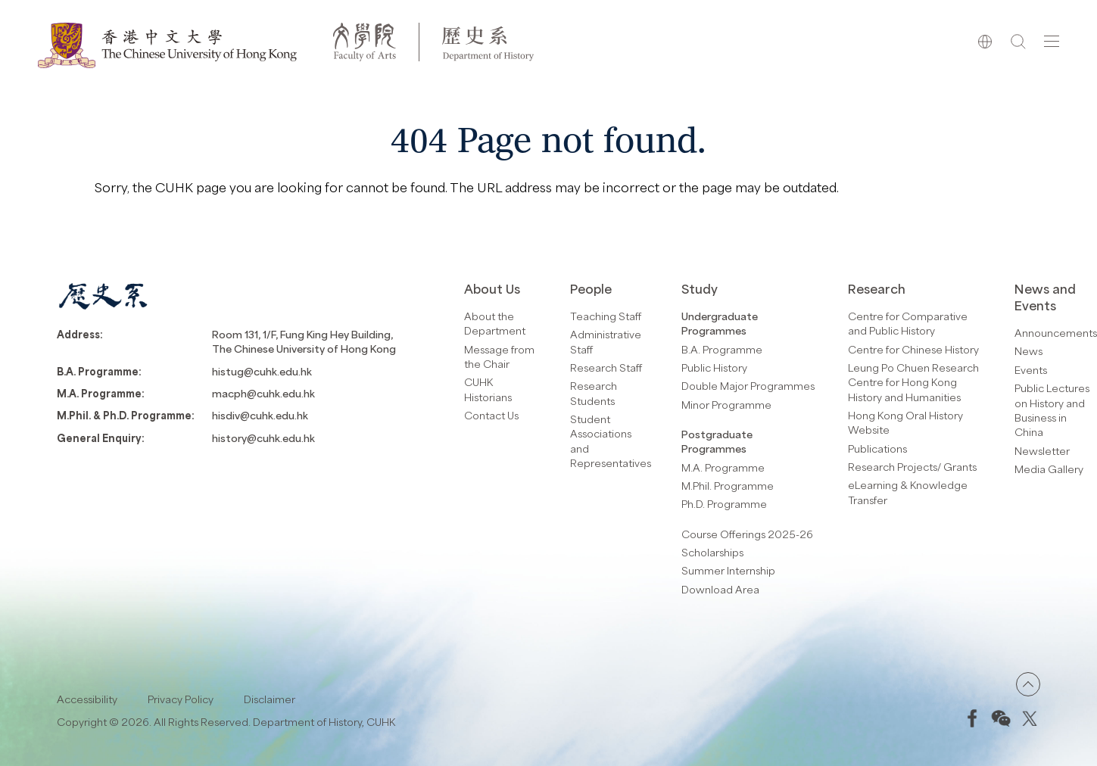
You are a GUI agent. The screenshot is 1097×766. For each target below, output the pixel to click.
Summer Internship (728, 570)
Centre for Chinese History (913, 349)
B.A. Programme (721, 349)
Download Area (720, 589)
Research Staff (606, 367)
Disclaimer (269, 699)
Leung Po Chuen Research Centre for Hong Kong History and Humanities (913, 382)
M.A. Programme (723, 467)
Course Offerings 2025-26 (747, 534)
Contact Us (491, 415)
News (1028, 350)
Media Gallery (1048, 468)
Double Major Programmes (748, 385)
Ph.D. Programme (724, 503)
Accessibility (87, 699)
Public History (714, 367)
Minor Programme (726, 404)
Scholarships (712, 552)
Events (1030, 369)
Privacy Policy (180, 699)
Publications (877, 448)
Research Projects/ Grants (912, 466)
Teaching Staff (605, 316)
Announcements (1055, 332)
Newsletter (1042, 450)
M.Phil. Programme (727, 485)
